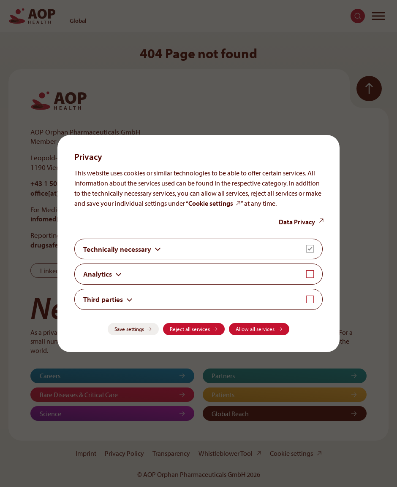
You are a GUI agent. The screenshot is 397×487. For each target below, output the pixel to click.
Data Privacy (297, 222)
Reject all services (190, 329)
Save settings (129, 329)
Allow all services (255, 329)
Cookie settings (210, 203)
